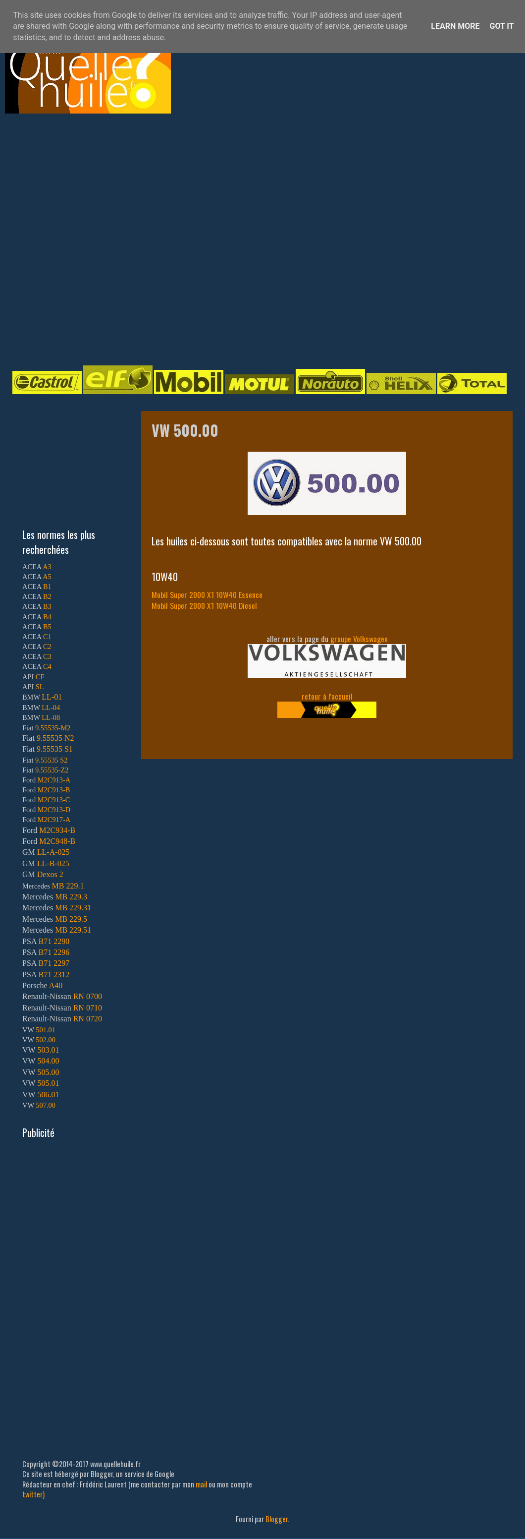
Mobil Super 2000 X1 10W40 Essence (207, 594)
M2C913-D (54, 810)
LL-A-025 (53, 852)
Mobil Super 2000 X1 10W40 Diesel (204, 605)
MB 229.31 (73, 907)
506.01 (48, 1094)
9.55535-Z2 (52, 770)
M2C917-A (54, 820)
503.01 (48, 1050)
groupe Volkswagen (359, 639)
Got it (501, 26)
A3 (47, 567)
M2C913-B (54, 790)
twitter (32, 1494)
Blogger (276, 1519)
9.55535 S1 (55, 749)
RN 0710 (87, 1008)
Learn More (455, 26)
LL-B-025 (53, 863)
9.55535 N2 (55, 738)
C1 (47, 637)
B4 (47, 617)
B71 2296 (53, 952)
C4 (47, 666)
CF (40, 677)
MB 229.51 (73, 930)
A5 (47, 577)
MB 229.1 (68, 886)
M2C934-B (57, 830)
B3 (47, 606)
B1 (47, 587)
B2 (47, 596)
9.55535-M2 (53, 728)
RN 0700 (87, 996)
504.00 (48, 1061)
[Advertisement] (110, 238)
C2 (47, 647)
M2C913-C (54, 800)
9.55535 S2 (51, 760)
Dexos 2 (50, 874)
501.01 (45, 1030)
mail (201, 1484)
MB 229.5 (71, 919)
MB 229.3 (71, 896)
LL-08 (51, 717)
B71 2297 (53, 963)
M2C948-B (57, 841)
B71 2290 (53, 941)
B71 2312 (53, 974)
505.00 (48, 1072)
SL (40, 687)
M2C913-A (54, 780)
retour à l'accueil (327, 696)
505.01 (48, 1083)
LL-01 (52, 697)
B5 (47, 627)
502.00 (45, 1040)
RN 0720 (87, 1018)
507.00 (45, 1105)
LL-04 (51, 707)
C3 (47, 656)
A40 (56, 985)
